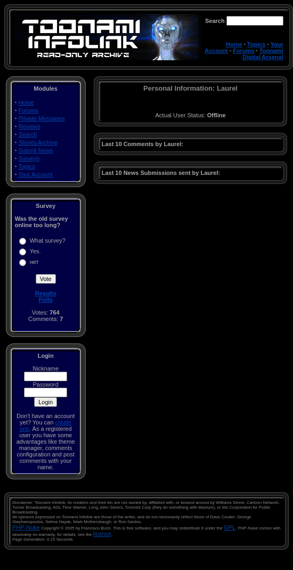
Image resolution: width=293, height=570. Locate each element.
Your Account (35, 174)
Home (234, 44)
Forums (243, 50)
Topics (256, 44)
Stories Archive (37, 142)
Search (27, 134)
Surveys (28, 158)
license (102, 534)
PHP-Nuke (26, 527)
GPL (229, 527)
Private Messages (41, 118)
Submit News (35, 150)
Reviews (29, 126)
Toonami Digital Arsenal (262, 53)
